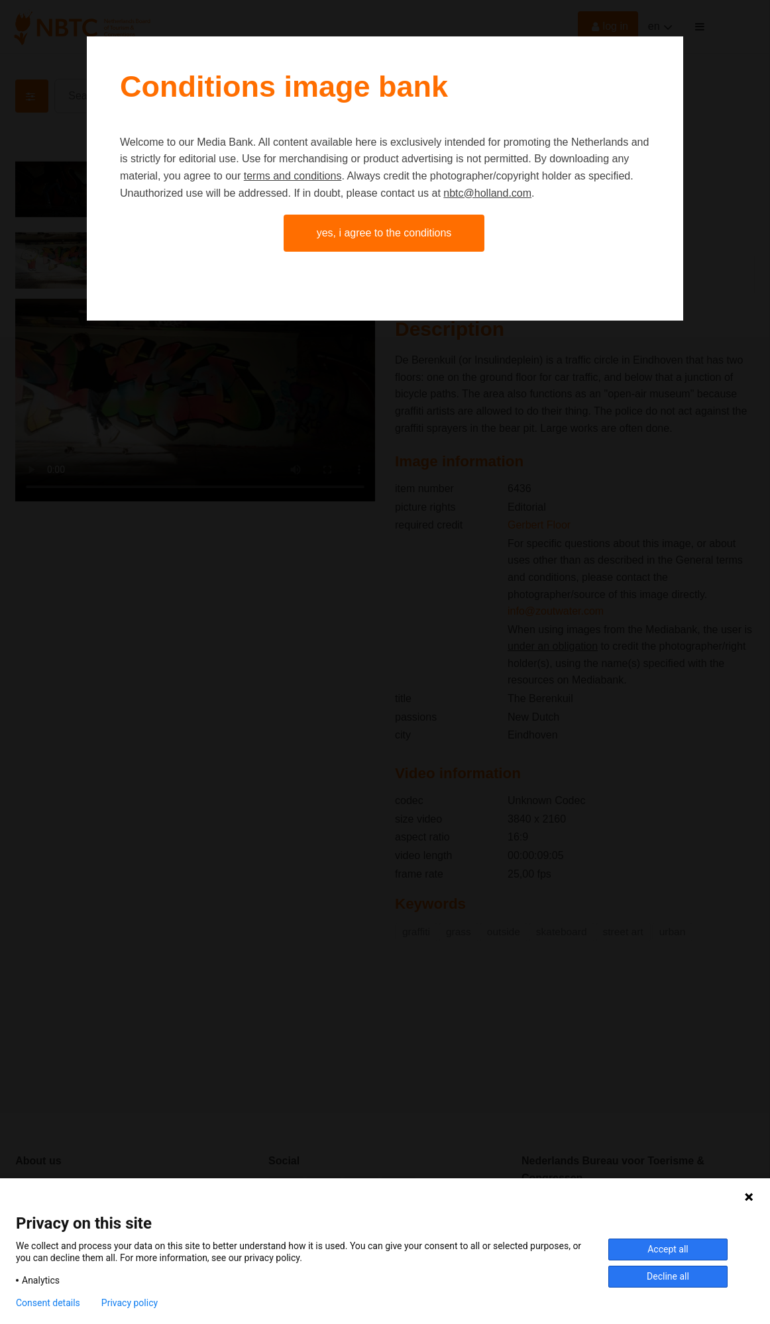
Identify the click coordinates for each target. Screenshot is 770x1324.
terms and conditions (293, 175)
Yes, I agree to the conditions (384, 232)
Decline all (668, 1276)
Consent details (48, 1303)
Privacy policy (129, 1303)
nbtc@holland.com (487, 193)
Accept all (667, 1249)
